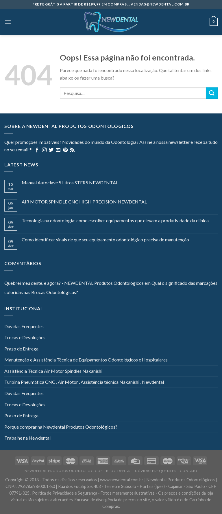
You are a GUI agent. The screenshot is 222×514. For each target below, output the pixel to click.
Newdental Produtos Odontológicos (64, 471)
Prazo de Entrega (21, 348)
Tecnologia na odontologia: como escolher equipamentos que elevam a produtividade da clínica (115, 220)
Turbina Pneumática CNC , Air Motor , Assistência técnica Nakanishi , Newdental (84, 382)
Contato (188, 471)
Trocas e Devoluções (24, 337)
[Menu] (7, 22)
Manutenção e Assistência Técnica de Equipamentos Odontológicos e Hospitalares (86, 359)
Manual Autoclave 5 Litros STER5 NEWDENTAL (70, 182)
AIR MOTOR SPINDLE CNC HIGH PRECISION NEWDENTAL (84, 201)
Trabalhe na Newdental (27, 437)
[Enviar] (212, 93)
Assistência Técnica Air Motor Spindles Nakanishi (53, 371)
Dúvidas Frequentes (24, 326)
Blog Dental (119, 471)
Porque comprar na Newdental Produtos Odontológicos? (60, 426)
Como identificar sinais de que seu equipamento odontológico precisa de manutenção (105, 239)
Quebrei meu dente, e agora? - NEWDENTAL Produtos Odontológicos (74, 283)
